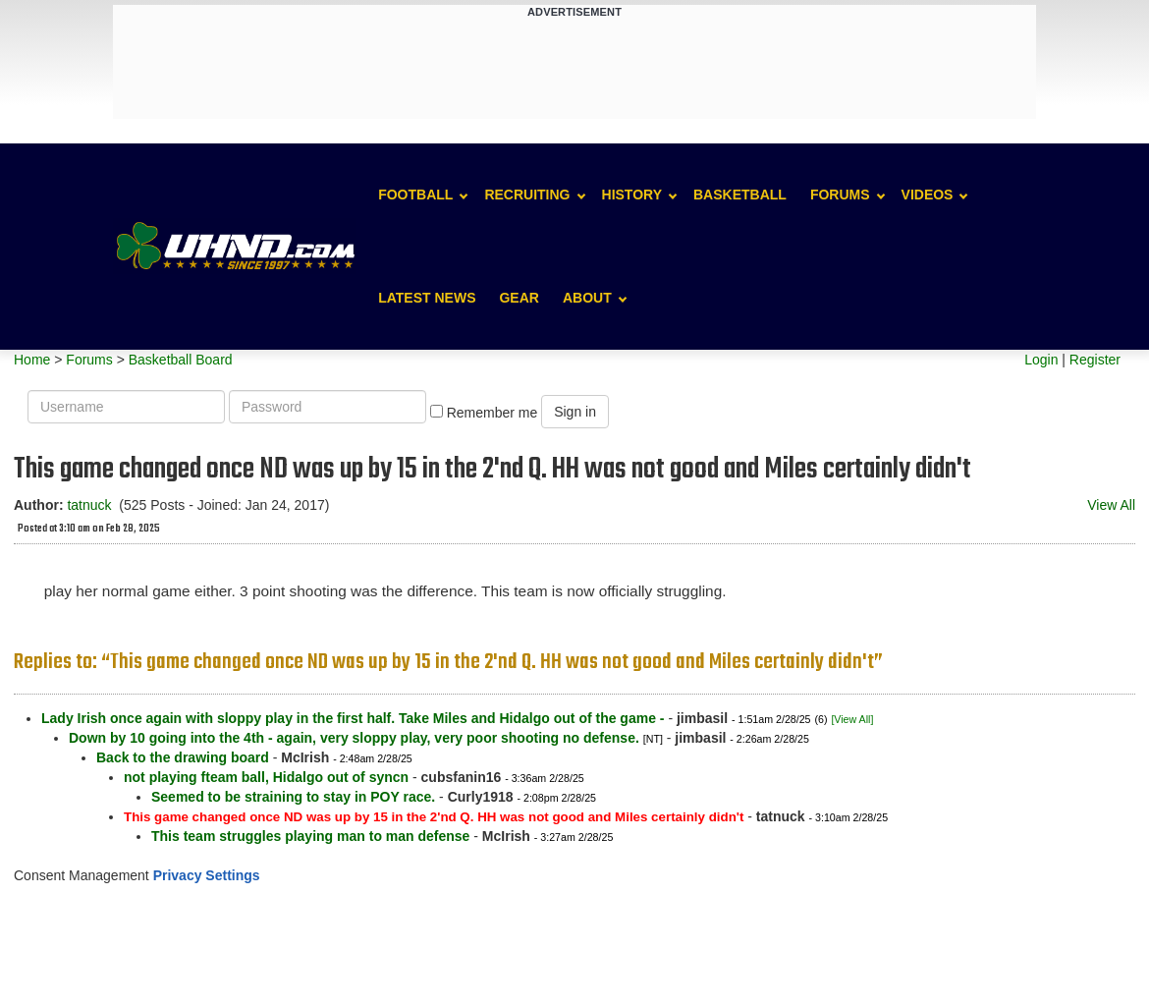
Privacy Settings (206, 875)
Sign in (575, 411)
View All (1111, 505)
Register (1095, 359)
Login (1041, 359)
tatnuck (89, 505)
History (632, 194)
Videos (928, 194)
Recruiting (527, 194)
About (587, 298)
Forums (840, 194)
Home (32, 359)
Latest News (426, 298)
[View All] (852, 719)
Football (415, 194)
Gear (518, 298)
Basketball (740, 194)
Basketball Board (181, 359)
